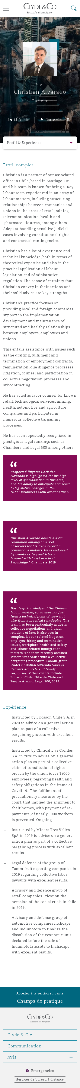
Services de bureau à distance (40, 1079)
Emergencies (42, 1071)
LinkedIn (21, 120)
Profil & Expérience (24, 143)
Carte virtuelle (58, 120)
